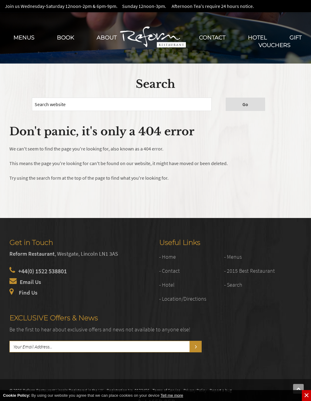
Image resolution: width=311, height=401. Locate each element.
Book (65, 37)
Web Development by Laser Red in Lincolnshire (254, 389)
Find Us (28, 292)
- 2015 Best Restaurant (252, 270)
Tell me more (172, 395)
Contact (212, 37)
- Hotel (167, 284)
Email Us (31, 281)
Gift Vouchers (280, 41)
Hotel (257, 37)
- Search (234, 284)
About (107, 37)
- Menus (234, 256)
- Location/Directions (185, 298)
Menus (23, 37)
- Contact (170, 270)
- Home (168, 256)
